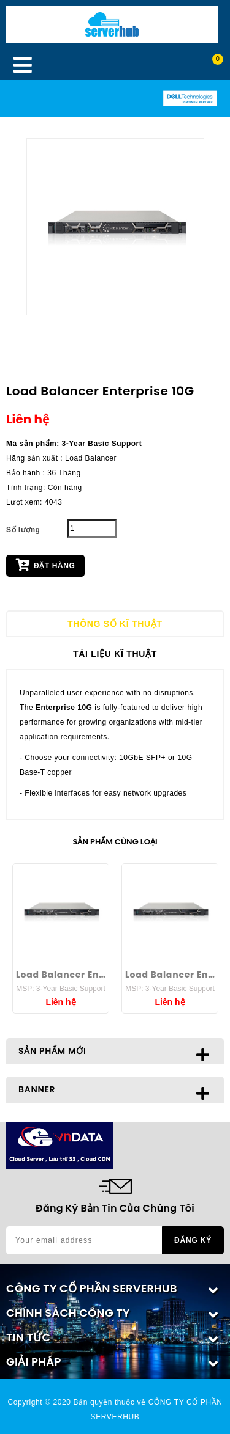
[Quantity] (92, 528)
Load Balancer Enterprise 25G (170, 974)
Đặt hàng (45, 564)
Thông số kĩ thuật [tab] (115, 624)
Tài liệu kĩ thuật (115, 654)
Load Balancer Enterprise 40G (60, 974)
